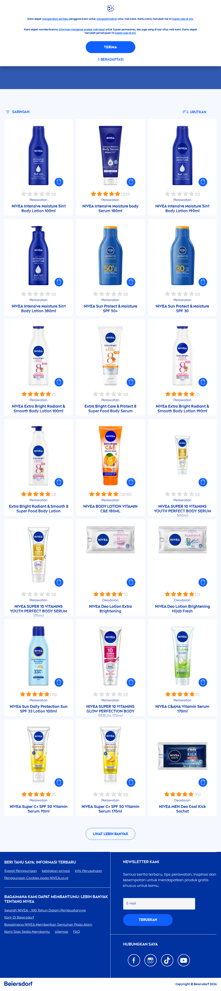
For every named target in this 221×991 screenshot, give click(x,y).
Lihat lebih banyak (110, 834)
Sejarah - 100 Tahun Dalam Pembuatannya (45, 910)
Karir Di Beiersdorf (19, 917)
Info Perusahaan (88, 871)
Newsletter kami (141, 862)
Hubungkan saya (140, 944)
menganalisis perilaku (55, 18)
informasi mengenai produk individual (82, 29)
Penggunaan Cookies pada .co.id (36, 878)
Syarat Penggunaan (20, 871)
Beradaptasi (112, 59)
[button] (59, 182)
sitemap (61, 932)
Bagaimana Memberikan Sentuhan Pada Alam (48, 924)
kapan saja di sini (182, 18)
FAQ (76, 932)
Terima (110, 47)
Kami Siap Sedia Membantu (27, 932)
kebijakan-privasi (56, 871)
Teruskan (148, 920)
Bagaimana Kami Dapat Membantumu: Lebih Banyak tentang (56, 899)
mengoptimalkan (106, 18)
